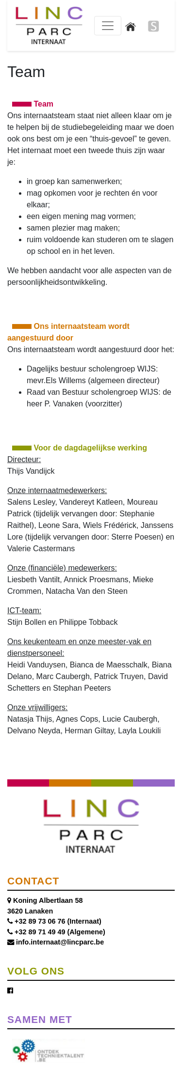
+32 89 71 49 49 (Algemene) (60, 932)
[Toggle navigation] (107, 25)
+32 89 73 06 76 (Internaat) (58, 921)
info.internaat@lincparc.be (60, 942)
